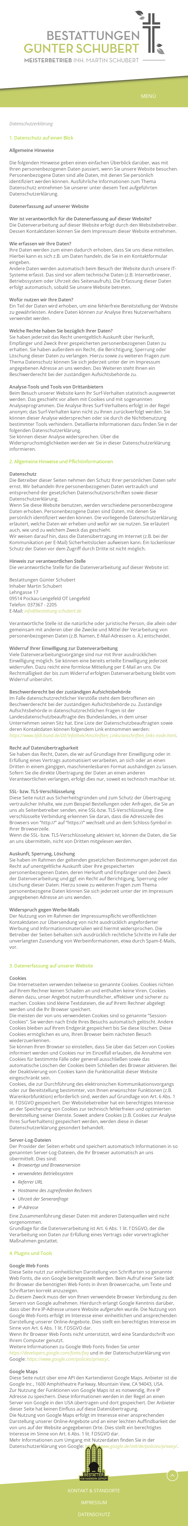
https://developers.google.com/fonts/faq (49, 1353)
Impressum (94, 1502)
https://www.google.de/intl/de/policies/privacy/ (131, 1446)
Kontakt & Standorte (94, 1491)
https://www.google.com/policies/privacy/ (67, 1359)
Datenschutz (94, 1514)
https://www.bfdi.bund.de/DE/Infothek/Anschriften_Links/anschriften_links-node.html (92, 735)
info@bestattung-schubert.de (52, 611)
